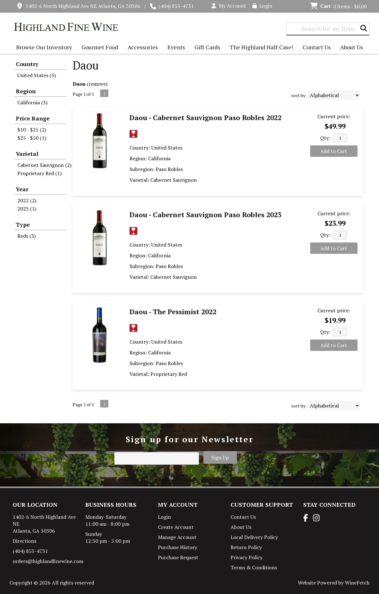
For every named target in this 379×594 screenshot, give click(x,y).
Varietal (27, 153)
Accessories (141, 47)
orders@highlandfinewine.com (48, 561)
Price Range (33, 118)
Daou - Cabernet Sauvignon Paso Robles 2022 (205, 117)
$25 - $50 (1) (31, 137)
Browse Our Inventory (42, 47)
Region (26, 91)
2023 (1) (26, 208)
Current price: (333, 116)
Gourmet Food (98, 47)
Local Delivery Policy (254, 537)
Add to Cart (333, 151)
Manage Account (177, 537)
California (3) (32, 102)
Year (22, 189)
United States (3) (36, 75)
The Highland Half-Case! (261, 47)
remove (97, 83)
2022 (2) (26, 200)
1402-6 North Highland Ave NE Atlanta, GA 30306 (83, 6)
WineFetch (357, 582)
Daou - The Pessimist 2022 (172, 311)
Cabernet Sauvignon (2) (44, 165)
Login (262, 5)
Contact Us (317, 47)
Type (23, 224)
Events (176, 47)
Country (27, 64)
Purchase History (177, 547)
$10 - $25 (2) (31, 129)
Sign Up (220, 457)
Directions (24, 540)
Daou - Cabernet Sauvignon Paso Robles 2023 (205, 214)
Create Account (176, 527)
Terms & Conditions (254, 567)
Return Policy (246, 547)
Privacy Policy (246, 557)
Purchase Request (178, 557)
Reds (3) (26, 235)
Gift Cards (207, 47)
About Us (350, 47)
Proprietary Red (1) (39, 173)
